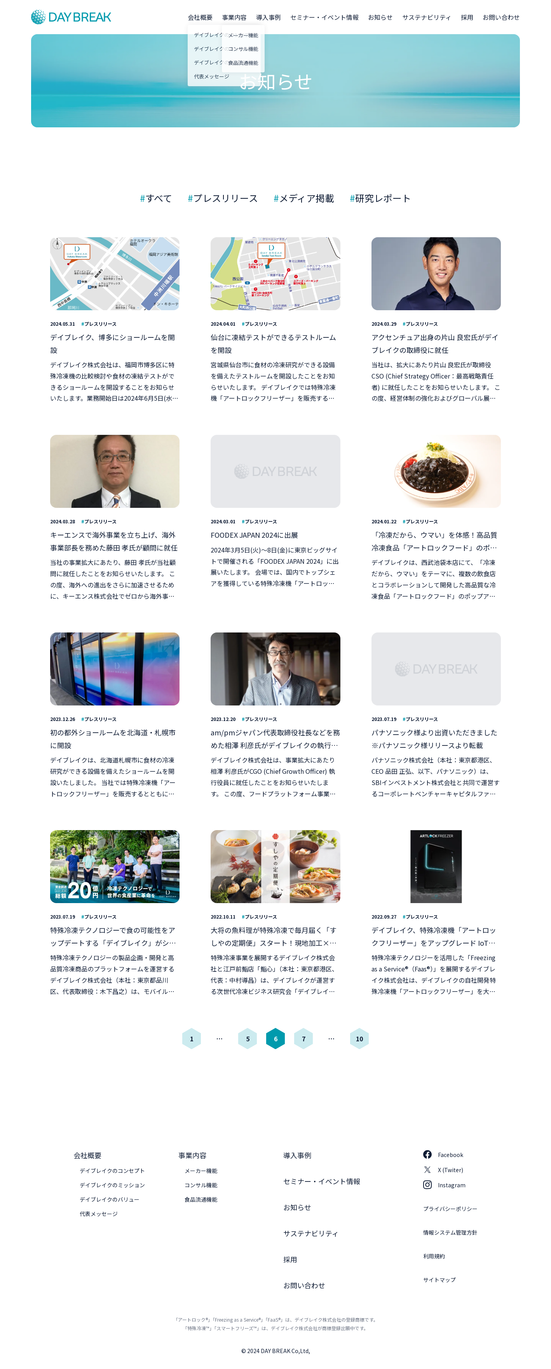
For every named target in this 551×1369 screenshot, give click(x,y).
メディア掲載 (306, 198)
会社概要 (200, 17)
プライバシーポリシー (450, 1209)
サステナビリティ (427, 17)
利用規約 (434, 1256)
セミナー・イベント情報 (324, 17)
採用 (467, 17)
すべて (158, 198)
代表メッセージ (99, 1214)
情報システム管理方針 (450, 1232)
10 (359, 1038)
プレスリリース (225, 198)
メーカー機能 (201, 1170)
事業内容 (234, 17)
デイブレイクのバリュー (109, 1199)
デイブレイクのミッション (112, 1185)
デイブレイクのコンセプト (112, 1170)
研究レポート (383, 198)
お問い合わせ (501, 17)
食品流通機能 (201, 1199)
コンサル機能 (201, 1185)
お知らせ (380, 17)
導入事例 (268, 17)
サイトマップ (439, 1280)
